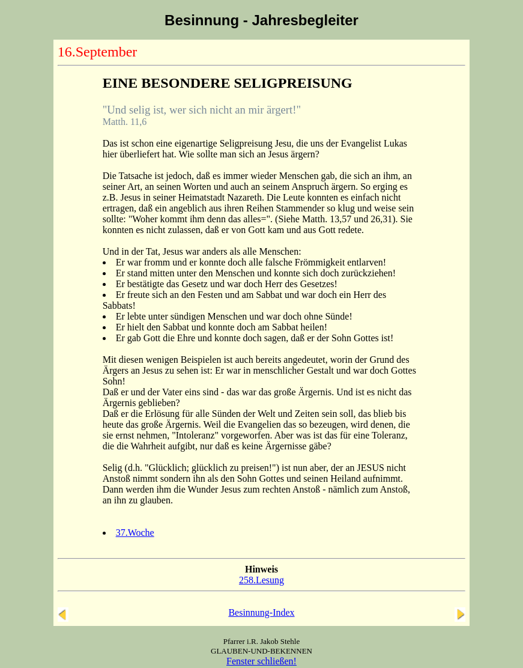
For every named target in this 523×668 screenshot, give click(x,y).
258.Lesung (261, 580)
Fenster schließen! (261, 661)
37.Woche (135, 532)
